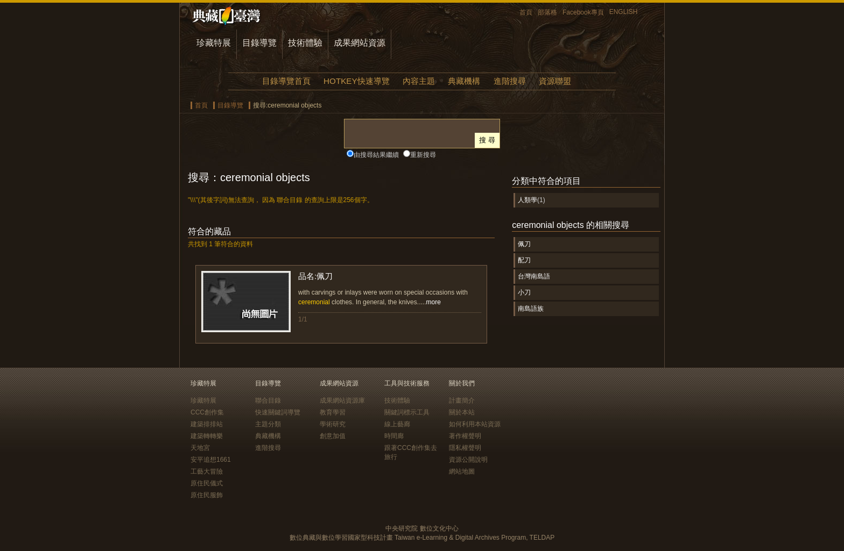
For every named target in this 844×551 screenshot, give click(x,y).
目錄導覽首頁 (286, 80)
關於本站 (462, 412)
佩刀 (524, 244)
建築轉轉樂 (207, 436)
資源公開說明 (468, 459)
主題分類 (268, 424)
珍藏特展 (213, 42)
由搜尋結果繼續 (376, 155)
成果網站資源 (359, 42)
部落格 (547, 12)
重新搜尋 (423, 155)
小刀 (524, 292)
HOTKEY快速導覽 (356, 80)
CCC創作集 (207, 412)
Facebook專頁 (583, 12)
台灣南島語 (534, 276)
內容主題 (419, 80)
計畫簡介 (462, 400)
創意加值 (333, 436)
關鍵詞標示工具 (407, 412)
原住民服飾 (207, 495)
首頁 (525, 12)
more (433, 302)
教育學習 (333, 412)
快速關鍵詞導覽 (277, 412)
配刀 (524, 260)
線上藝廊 (397, 424)
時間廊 (394, 436)
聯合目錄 (268, 400)
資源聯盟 (555, 80)
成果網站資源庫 (342, 400)
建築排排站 (207, 424)
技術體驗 (305, 42)
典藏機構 (464, 80)
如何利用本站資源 (475, 424)
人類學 (527, 200)
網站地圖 (462, 471)
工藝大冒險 (207, 471)
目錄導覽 (259, 42)
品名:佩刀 (315, 276)
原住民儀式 (207, 483)
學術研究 (333, 424)
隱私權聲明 (465, 448)
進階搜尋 (510, 80)
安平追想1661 (211, 459)
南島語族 (531, 308)
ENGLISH (623, 12)
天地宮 (200, 448)
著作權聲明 (465, 436)
